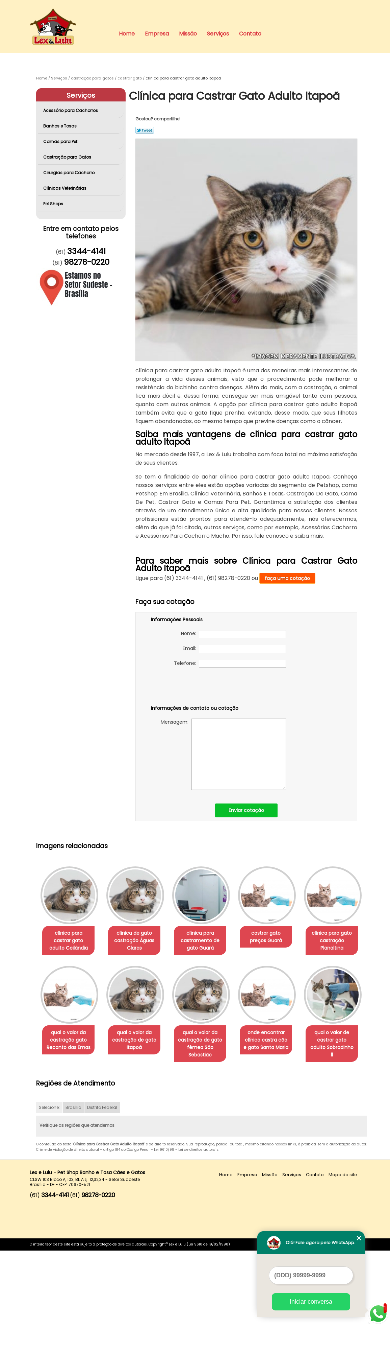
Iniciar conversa (311, 1301)
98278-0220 (86, 262)
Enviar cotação (246, 810)
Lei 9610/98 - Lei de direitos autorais (186, 1250)
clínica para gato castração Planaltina (70, 1040)
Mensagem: (223, 754)
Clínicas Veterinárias (65, 188)
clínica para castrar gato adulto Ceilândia (70, 941)
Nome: (233, 634)
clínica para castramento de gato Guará (206, 941)
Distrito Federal (102, 1208)
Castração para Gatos (67, 157)
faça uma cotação (287, 578)
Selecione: (49, 1208)
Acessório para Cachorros (71, 110)
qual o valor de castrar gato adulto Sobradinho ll (138, 1148)
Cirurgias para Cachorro (69, 173)
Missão (188, 34)
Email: (234, 649)
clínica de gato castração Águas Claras (138, 941)
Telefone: (230, 664)
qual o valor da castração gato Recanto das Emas (138, 1040)
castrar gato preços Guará (275, 937)
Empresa (157, 34)
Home (127, 34)
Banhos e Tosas (60, 126)
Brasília (73, 1208)
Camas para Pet (60, 141)
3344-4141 (86, 251)
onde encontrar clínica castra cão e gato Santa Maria (69, 1148)
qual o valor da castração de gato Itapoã (207, 1040)
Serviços (218, 34)
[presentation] (193, 688)
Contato (250, 34)
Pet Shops (53, 204)
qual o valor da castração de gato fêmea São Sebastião (275, 1044)
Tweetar (144, 130)
